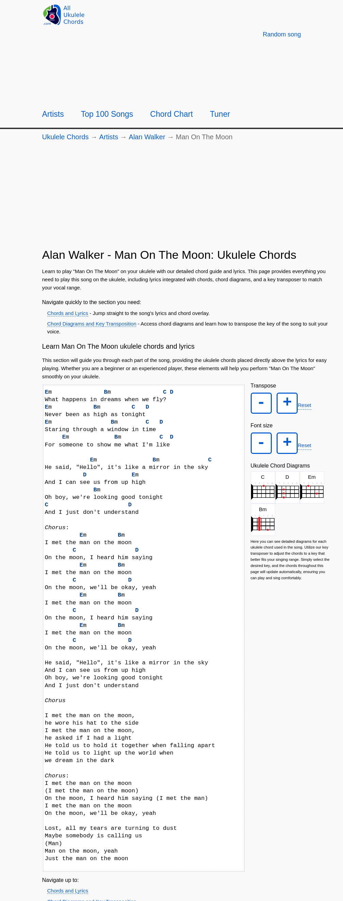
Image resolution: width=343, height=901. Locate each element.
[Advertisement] (186, 197)
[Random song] (282, 34)
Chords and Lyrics (67, 313)
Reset (306, 406)
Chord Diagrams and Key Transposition (92, 324)
